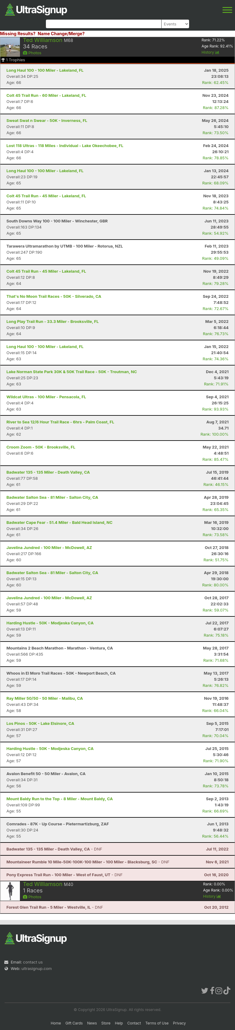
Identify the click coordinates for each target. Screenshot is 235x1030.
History (210, 52)
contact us (33, 962)
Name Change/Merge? (61, 33)
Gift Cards (74, 1023)
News (92, 1023)
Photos (32, 52)
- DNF (54, 848)
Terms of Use (157, 1023)
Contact (134, 1023)
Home (56, 1023)
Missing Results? (17, 33)
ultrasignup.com (36, 968)
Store (105, 1023)
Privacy (179, 1023)
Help (119, 1023)
